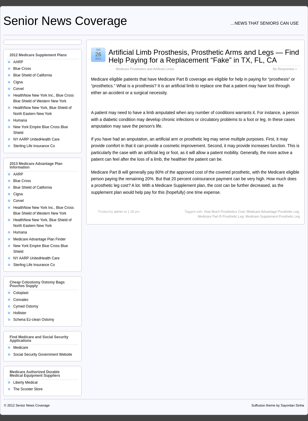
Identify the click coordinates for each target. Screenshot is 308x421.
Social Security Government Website (42, 354)
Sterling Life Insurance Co (34, 146)
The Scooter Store (27, 389)
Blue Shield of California (32, 75)
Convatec (21, 300)
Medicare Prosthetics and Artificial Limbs (145, 69)
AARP (18, 62)
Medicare (20, 347)
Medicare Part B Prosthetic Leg (221, 216)
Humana (20, 120)
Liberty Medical (25, 382)
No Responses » (285, 69)
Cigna (18, 82)
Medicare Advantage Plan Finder (39, 239)
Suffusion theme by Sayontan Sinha (277, 405)
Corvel (18, 89)
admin (118, 211)
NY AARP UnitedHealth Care (36, 139)
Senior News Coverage (65, 20)
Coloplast (20, 293)
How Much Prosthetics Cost (224, 211)
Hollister (19, 313)
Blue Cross (22, 69)
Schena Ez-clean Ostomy (33, 319)
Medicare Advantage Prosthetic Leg (273, 211)
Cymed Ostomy (25, 306)
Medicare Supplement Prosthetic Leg (273, 216)
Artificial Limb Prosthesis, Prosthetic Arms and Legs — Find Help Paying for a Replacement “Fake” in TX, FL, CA (203, 56)
